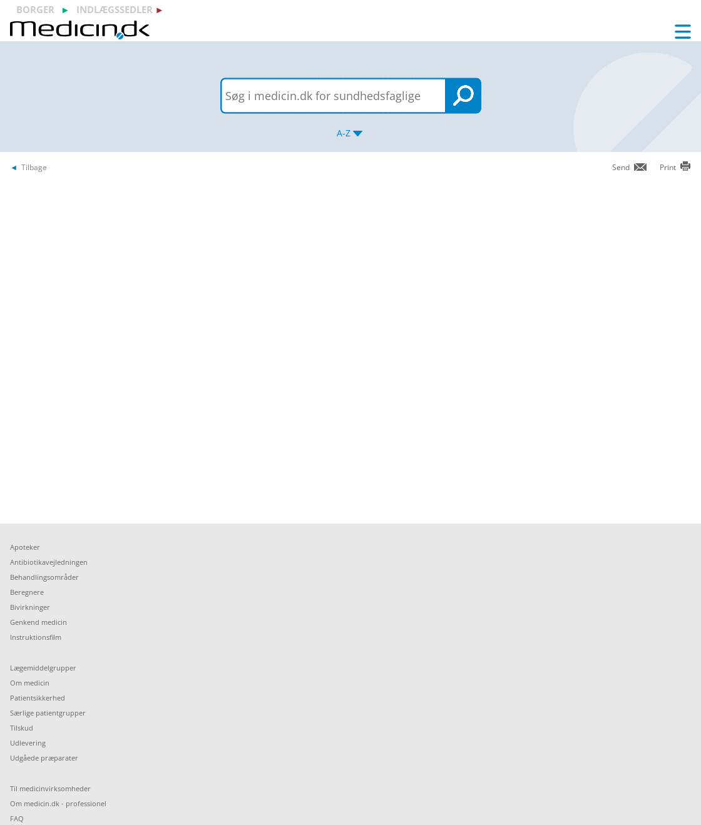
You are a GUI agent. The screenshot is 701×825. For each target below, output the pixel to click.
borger (35, 9)
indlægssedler (114, 9)
